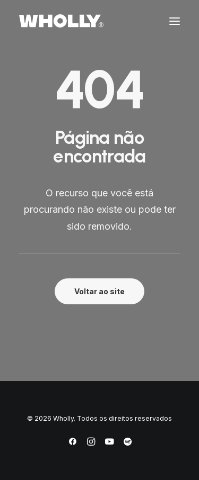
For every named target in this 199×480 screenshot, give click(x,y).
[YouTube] (109, 443)
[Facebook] (72, 443)
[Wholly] (61, 21)
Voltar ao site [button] (99, 291)
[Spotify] (128, 443)
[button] (174, 21)
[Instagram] (91, 443)
